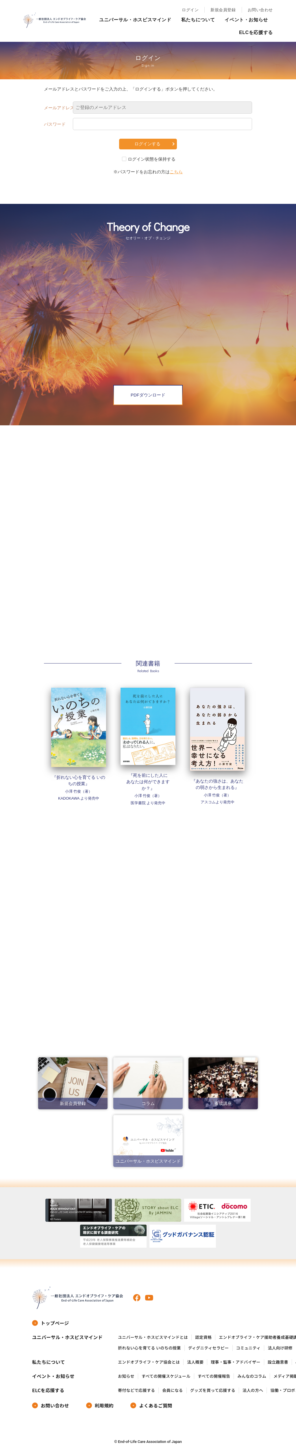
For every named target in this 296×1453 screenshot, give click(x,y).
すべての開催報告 (214, 1376)
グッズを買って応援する (212, 1390)
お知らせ (126, 1376)
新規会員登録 (223, 9)
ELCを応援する (256, 32)
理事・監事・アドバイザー (235, 1362)
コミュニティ (248, 1348)
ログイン (190, 9)
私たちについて (198, 19)
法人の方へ (253, 1390)
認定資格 (203, 1337)
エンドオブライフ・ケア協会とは (149, 1362)
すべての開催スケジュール (166, 1376)
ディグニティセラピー (208, 1348)
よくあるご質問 (155, 1405)
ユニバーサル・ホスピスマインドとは (153, 1337)
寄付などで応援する (136, 1390)
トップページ (55, 1322)
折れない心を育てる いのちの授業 (149, 1348)
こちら (176, 171)
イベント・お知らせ (246, 19)
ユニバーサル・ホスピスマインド (135, 19)
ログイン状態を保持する (151, 159)
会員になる (172, 1390)
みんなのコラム (251, 1376)
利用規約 (104, 1405)
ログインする (147, 143)
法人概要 (195, 1362)
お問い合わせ (260, 9)
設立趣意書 (278, 1362)
